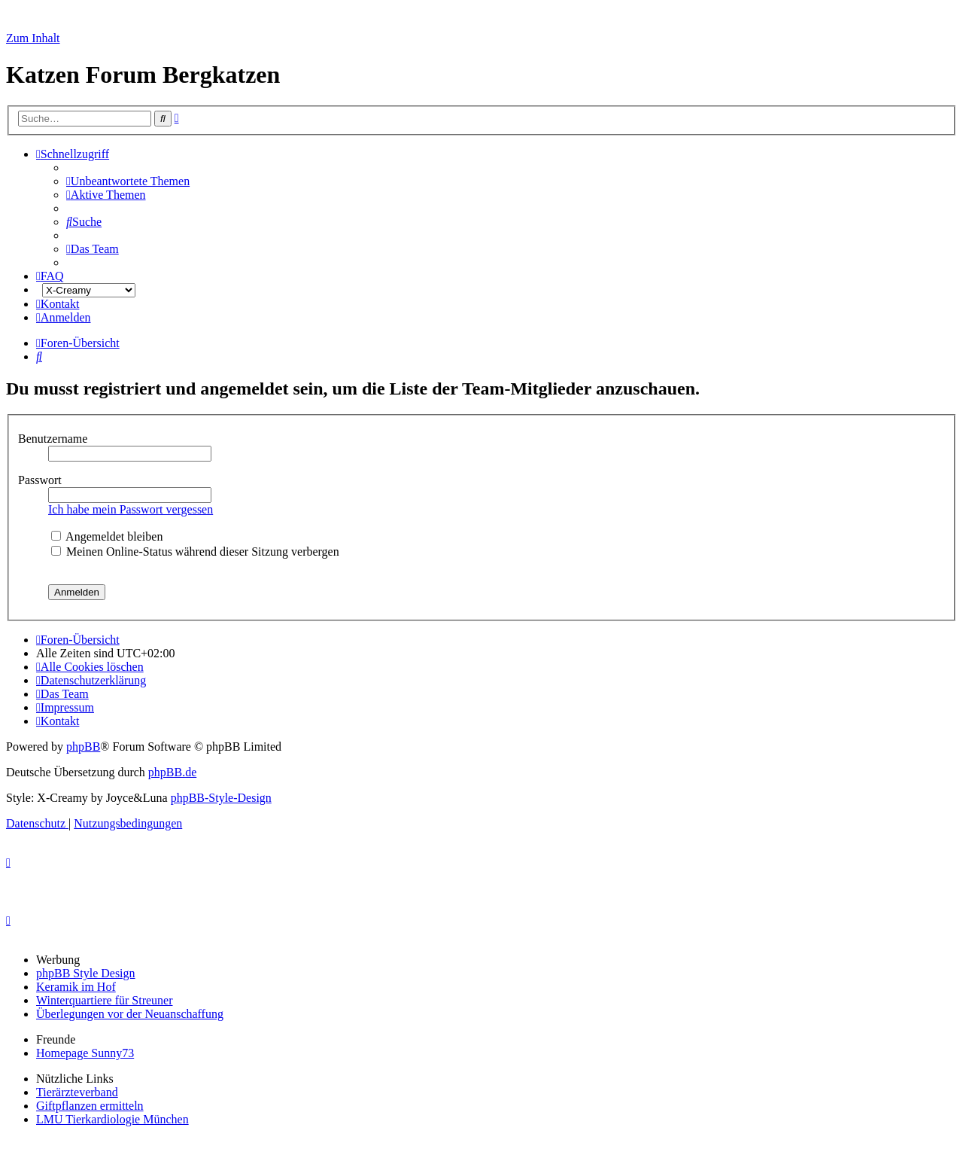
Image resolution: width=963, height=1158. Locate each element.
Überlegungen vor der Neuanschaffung (129, 1013)
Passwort (41, 480)
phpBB (83, 746)
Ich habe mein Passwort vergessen (130, 509)
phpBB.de (172, 772)
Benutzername (54, 438)
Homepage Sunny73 (85, 1053)
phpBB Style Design (85, 973)
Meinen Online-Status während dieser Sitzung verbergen (195, 551)
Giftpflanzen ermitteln (90, 1105)
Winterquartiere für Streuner (104, 1000)
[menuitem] (128, 181)
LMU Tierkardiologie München (112, 1119)
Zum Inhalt (33, 38)
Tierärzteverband (77, 1092)
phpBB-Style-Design (221, 797)
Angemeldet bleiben (107, 536)
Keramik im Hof (76, 986)
